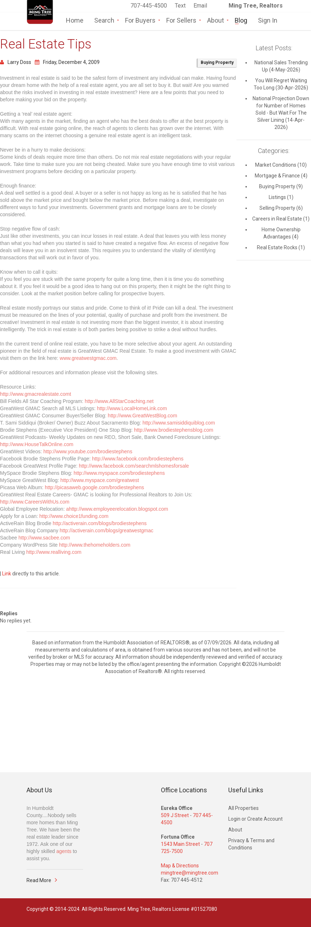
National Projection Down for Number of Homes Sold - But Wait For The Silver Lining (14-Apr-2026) (281, 113)
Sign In (267, 19)
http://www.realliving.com (53, 552)
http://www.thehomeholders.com (94, 545)
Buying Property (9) (281, 186)
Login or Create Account (255, 819)
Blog (241, 19)
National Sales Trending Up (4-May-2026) (281, 66)
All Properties (243, 808)
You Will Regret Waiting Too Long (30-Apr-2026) (281, 84)
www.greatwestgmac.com (88, 358)
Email (200, 5)
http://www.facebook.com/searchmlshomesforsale (134, 466)
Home (74, 19)
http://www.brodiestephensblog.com (173, 430)
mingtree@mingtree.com (189, 873)
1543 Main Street (180, 844)
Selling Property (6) (281, 208)
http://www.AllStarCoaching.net (119, 401)
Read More (39, 880)
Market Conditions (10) (281, 165)
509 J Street (175, 815)
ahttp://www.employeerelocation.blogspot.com (117, 509)
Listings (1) (281, 197)
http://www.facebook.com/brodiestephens (137, 459)
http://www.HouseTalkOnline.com (36, 444)
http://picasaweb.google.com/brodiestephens (94, 487)
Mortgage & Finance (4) (281, 176)
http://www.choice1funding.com (74, 516)
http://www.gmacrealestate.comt (35, 394)
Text (181, 5)
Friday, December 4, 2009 (67, 62)
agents (63, 851)
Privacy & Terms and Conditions (251, 844)
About (215, 19)
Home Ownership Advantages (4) (281, 233)
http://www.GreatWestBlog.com (142, 415)
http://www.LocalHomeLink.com (132, 408)
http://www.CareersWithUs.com (35, 502)
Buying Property (217, 62)
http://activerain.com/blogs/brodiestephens (100, 523)
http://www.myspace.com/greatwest (100, 480)
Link (6, 573)
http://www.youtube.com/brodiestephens (87, 451)
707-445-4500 (148, 5)
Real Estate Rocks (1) (281, 247)
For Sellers (181, 19)
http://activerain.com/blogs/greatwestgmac (106, 530)
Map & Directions (180, 865)
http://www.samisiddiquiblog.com (179, 423)
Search (104, 19)
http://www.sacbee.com (44, 538)
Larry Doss (15, 62)
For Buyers (140, 19)
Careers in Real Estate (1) (281, 219)
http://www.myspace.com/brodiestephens (118, 473)
